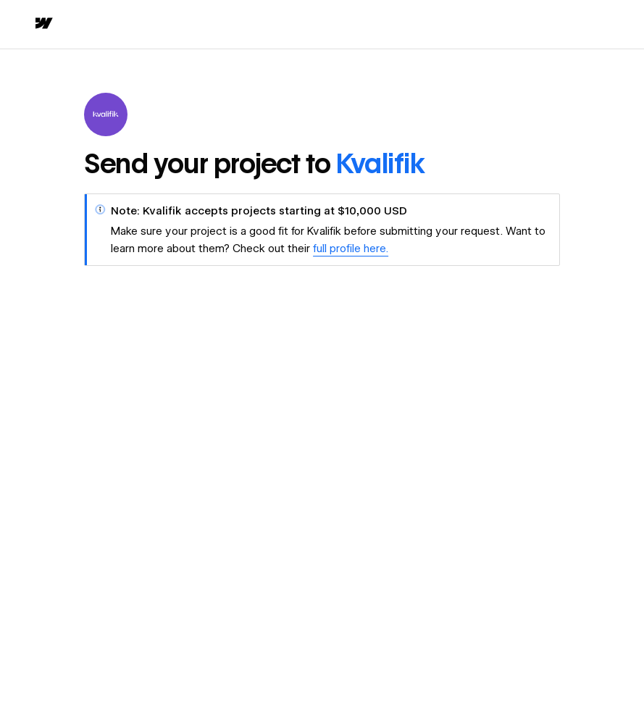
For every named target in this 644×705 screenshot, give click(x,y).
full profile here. (350, 248)
